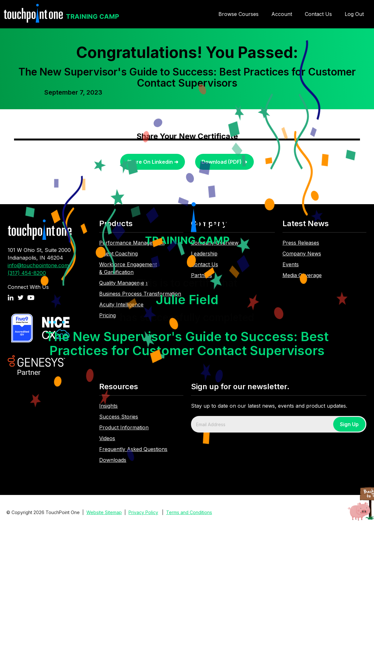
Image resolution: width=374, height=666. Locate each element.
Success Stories (118, 416)
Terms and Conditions (189, 512)
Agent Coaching (118, 253)
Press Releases (300, 243)
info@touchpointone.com (38, 265)
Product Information (124, 427)
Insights (108, 406)
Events (290, 264)
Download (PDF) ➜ (224, 162)
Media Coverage (302, 275)
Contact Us (318, 14)
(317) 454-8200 (27, 273)
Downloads (112, 460)
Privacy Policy (143, 512)
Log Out (354, 14)
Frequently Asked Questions (133, 449)
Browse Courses (238, 14)
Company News (301, 253)
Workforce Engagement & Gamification (128, 268)
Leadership (204, 253)
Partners (201, 275)
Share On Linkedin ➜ (152, 162)
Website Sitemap (104, 512)
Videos (107, 438)
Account (281, 14)
